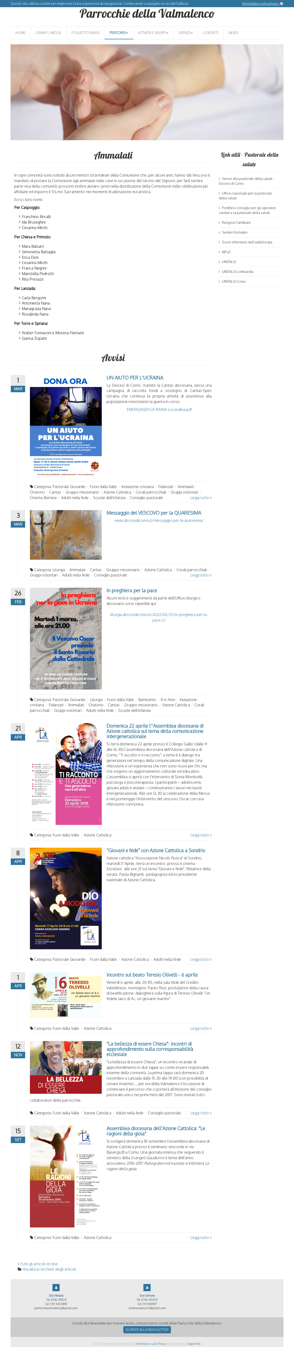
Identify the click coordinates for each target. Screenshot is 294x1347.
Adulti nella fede (75, 497)
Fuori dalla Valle (103, 486)
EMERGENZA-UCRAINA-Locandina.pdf (159, 409)
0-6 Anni (168, 699)
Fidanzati (165, 486)
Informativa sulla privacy (261, 3)
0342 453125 (149, 1299)
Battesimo (147, 699)
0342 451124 (58, 1299)
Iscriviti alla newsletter (147, 1330)
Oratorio (37, 492)
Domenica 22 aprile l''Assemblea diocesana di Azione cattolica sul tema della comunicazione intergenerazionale (155, 731)
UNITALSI (227, 262)
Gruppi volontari (184, 492)
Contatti (210, 33)
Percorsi (119, 33)
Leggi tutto (201, 497)
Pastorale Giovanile (68, 486)
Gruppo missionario (82, 492)
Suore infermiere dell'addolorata (245, 242)
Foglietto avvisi (85, 33)
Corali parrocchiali (151, 492)
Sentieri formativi (233, 232)
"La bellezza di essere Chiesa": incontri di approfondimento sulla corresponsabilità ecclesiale (150, 1049)
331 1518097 (149, 1304)
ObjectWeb (194, 1344)
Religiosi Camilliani (235, 222)
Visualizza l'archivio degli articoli (49, 1269)
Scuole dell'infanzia (109, 497)
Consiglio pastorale (146, 497)
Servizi (186, 33)
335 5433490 (58, 1304)
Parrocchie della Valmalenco (147, 13)
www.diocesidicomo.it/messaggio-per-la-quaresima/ (159, 520)
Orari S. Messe (48, 33)
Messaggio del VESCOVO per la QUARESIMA (154, 513)
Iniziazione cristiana (137, 486)
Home (21, 33)
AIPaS (225, 252)
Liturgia (58, 569)
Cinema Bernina (43, 497)
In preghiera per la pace (132, 590)
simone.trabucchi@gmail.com (147, 1308)
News (233, 33)
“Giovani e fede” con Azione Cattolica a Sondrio (156, 850)
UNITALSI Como (232, 281)
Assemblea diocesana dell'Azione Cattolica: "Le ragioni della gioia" (156, 1131)
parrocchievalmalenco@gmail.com (56, 1308)
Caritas (55, 492)
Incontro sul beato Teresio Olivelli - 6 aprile (152, 975)
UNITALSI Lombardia (236, 272)
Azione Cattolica (117, 492)
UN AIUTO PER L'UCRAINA (135, 377)
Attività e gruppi (153, 33)
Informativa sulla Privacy (151, 1344)
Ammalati (186, 486)
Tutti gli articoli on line (39, 1263)
